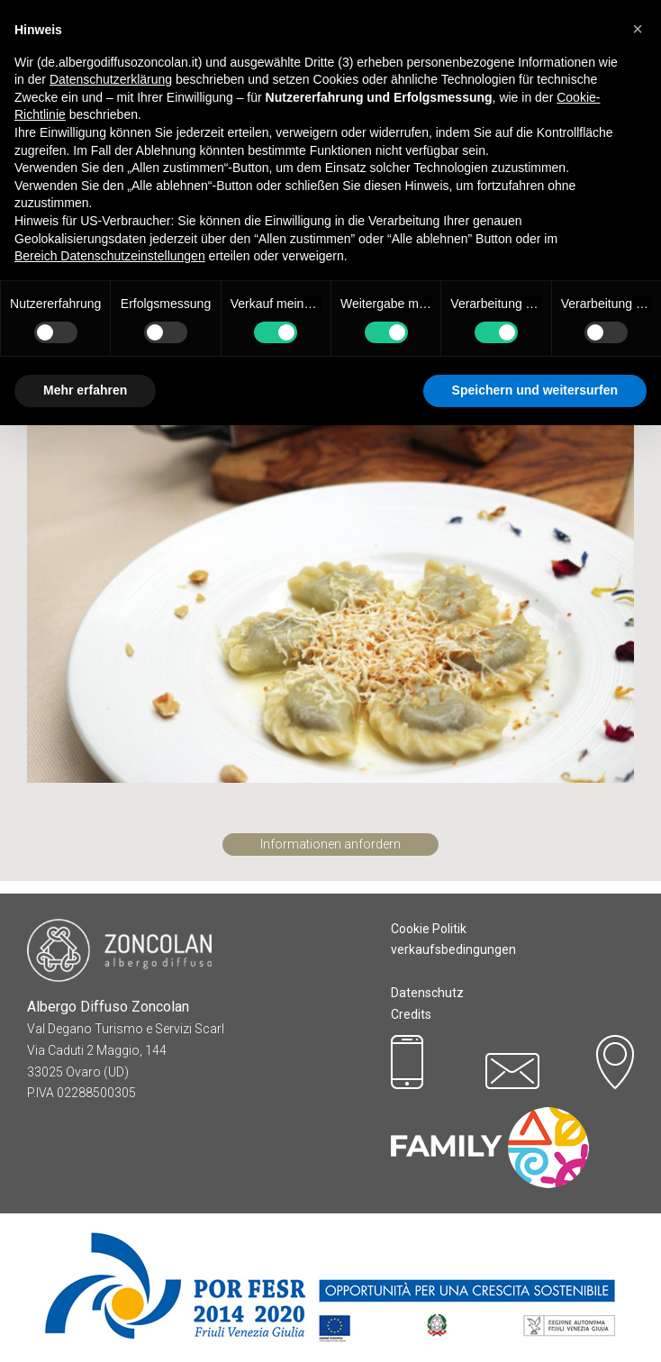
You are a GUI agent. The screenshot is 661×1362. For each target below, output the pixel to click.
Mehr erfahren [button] (85, 390)
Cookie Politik (428, 929)
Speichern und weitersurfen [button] (535, 390)
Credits (411, 1014)
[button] (637, 28)
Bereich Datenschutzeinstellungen (109, 256)
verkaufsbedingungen (453, 949)
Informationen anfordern (330, 844)
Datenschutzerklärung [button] (111, 79)
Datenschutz (427, 992)
